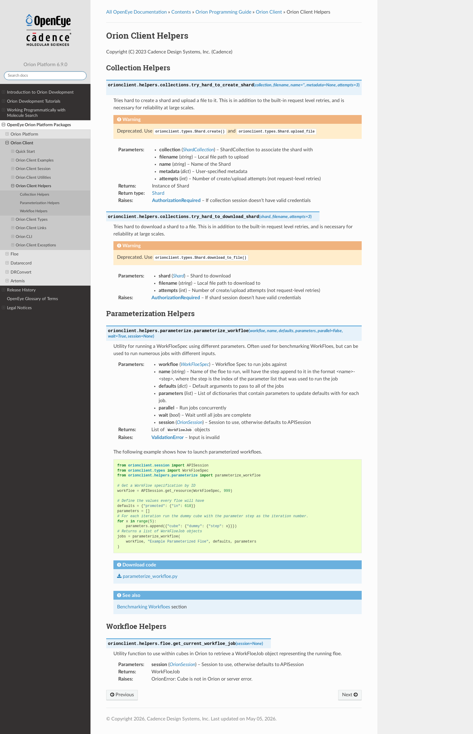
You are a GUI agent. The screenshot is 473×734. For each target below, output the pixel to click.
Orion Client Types (29, 220)
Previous (122, 694)
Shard (158, 193)
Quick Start (23, 152)
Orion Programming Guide (223, 12)
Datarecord (18, 263)
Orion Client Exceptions (33, 245)
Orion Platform (21, 134)
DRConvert (18, 272)
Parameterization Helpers (39, 203)
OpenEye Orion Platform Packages (36, 125)
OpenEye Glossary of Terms (32, 298)
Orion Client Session (31, 169)
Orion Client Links (29, 228)
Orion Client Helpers (31, 186)
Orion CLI (22, 237)
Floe (11, 254)
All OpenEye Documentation (136, 12)
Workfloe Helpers (33, 211)
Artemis (15, 281)
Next (350, 694)
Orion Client (19, 143)
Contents (181, 12)
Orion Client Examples (32, 160)
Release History (19, 290)
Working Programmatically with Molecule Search (33, 112)
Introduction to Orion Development (38, 92)
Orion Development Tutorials (31, 101)
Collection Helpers (34, 194)
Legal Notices (17, 308)
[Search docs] (45, 75)
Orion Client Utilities (31, 178)
